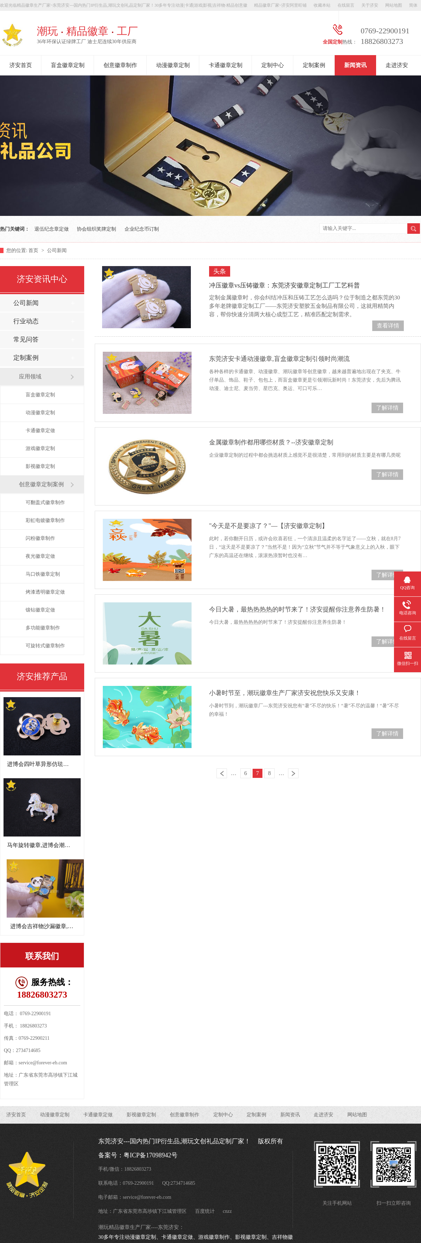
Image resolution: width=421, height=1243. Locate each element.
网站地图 (393, 5)
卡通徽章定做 (40, 430)
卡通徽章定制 (225, 65)
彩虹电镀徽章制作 (45, 520)
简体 (413, 5)
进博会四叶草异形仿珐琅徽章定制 (49, 764)
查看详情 (388, 326)
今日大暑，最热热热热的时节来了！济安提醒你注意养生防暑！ (297, 609)
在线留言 (346, 5)
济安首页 (20, 65)
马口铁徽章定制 (43, 574)
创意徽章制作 (120, 65)
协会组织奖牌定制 (96, 229)
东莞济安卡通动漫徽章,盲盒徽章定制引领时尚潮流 (279, 358)
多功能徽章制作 (43, 627)
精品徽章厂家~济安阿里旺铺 (280, 5)
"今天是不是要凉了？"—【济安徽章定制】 (268, 525)
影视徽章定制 (40, 466)
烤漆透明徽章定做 (45, 592)
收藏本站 (322, 5)
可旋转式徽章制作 (45, 645)
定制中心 (272, 65)
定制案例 (314, 65)
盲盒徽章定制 (68, 65)
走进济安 (397, 65)
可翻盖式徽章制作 (45, 502)
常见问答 (26, 339)
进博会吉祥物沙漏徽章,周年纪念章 (53, 926)
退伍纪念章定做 (51, 229)
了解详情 (387, 408)
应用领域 (30, 376)
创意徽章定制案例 (41, 484)
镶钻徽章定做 (40, 610)
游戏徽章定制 (40, 448)
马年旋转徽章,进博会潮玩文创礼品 (50, 845)
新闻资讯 (355, 65)
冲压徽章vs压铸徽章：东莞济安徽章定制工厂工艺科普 (284, 285)
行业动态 (26, 321)
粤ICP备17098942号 (150, 1155)
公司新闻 (57, 250)
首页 (34, 250)
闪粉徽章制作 (40, 538)
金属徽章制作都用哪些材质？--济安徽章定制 (271, 442)
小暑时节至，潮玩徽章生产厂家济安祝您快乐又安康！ (285, 692)
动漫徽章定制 (173, 65)
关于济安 (369, 5)
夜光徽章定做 (40, 556)
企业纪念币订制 (142, 229)
